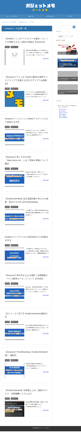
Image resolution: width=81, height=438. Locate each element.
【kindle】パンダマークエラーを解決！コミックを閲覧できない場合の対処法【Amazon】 (26, 41)
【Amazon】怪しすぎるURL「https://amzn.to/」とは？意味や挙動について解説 (26, 163)
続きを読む (46, 61)
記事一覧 (30, 16)
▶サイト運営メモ (63, 117)
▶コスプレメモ (62, 109)
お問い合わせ (50, 16)
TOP (9, 22)
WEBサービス (14, 50)
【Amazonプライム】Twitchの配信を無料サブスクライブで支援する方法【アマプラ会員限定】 (27, 83)
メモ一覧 (69, 16)
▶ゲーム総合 (62, 114)
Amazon (7, 50)
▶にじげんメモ (62, 115)
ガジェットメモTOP (11, 16)
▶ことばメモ (62, 111)
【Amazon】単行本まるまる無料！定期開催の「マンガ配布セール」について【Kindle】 (27, 281)
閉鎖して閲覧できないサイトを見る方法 (67, 53)
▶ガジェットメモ (63, 112)
